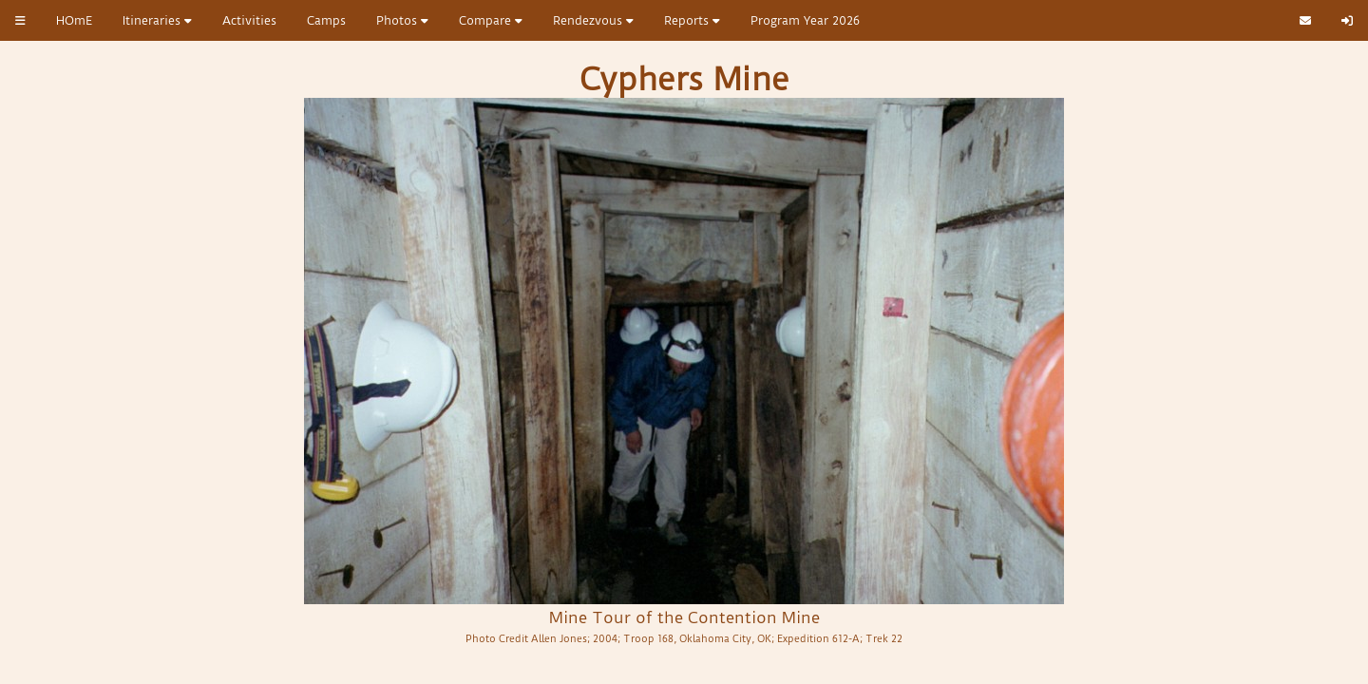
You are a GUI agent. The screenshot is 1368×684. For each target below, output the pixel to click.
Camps (326, 20)
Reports (692, 20)
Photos (402, 20)
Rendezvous (593, 20)
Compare (490, 20)
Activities (249, 20)
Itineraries (157, 20)
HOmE (74, 20)
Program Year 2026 (805, 20)
